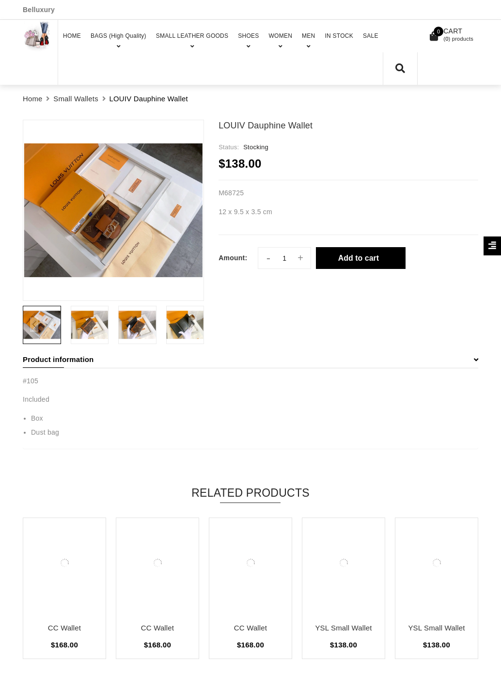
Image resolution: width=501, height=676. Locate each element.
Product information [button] (250, 359)
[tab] (250, 359)
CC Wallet (64, 628)
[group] (113, 210)
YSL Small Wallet (343, 628)
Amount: (233, 258)
